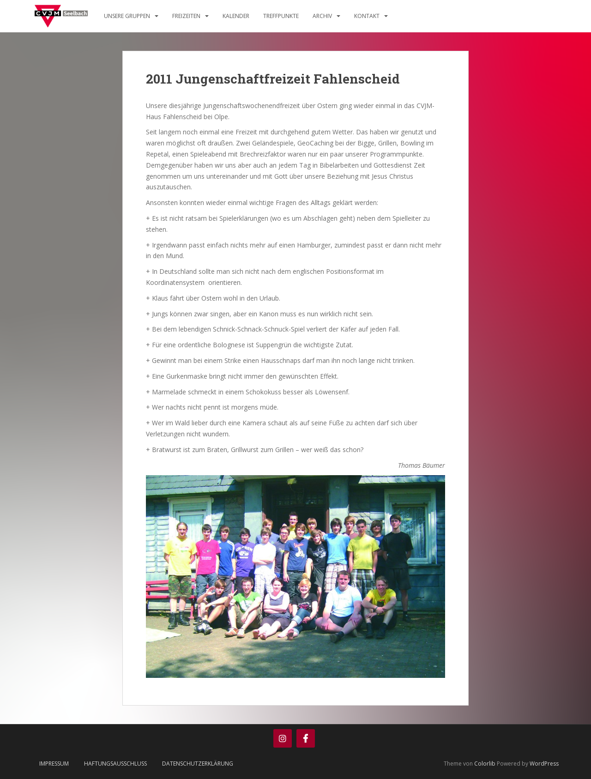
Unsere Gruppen (127, 16)
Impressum (54, 763)
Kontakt (367, 16)
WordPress (544, 763)
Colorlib (484, 763)
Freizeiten (186, 16)
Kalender (236, 16)
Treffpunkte (281, 16)
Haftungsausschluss (115, 763)
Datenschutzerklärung (197, 763)
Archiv (322, 16)
